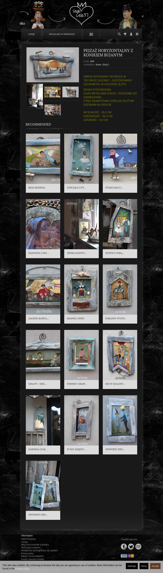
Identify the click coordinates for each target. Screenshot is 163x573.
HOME (31, 34)
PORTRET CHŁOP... (77, 383)
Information (27, 535)
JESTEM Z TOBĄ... (114, 253)
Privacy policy (27, 553)
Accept (155, 566)
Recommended (38, 124)
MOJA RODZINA (36, 187)
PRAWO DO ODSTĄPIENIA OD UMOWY (39, 550)
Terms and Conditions (31, 548)
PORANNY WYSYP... (116, 318)
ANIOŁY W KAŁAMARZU (32, 556)
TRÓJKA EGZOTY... (77, 253)
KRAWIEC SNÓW (75, 318)
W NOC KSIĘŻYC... (76, 449)
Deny (144, 566)
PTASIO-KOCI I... (114, 187)
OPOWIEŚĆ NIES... (115, 449)
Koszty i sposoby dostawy (32, 559)
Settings (132, 566)
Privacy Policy (22, 568)
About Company (28, 539)
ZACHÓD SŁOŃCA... (38, 318)
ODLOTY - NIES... (37, 383)
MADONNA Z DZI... (38, 253)
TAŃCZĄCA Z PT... (76, 187)
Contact (24, 542)
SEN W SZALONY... (115, 383)
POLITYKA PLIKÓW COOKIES (35, 545)
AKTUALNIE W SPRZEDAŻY (62, 34)
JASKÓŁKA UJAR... (37, 449)
